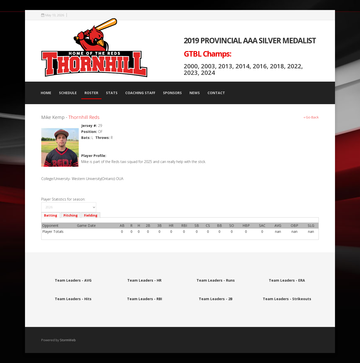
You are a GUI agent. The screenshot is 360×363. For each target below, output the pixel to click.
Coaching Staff (140, 92)
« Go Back (311, 117)
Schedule (68, 92)
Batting (50, 215)
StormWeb (68, 340)
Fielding (91, 215)
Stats (112, 92)
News (195, 92)
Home (46, 92)
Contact (216, 92)
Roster (91, 92)
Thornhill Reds (84, 117)
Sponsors (172, 92)
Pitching (71, 215)
